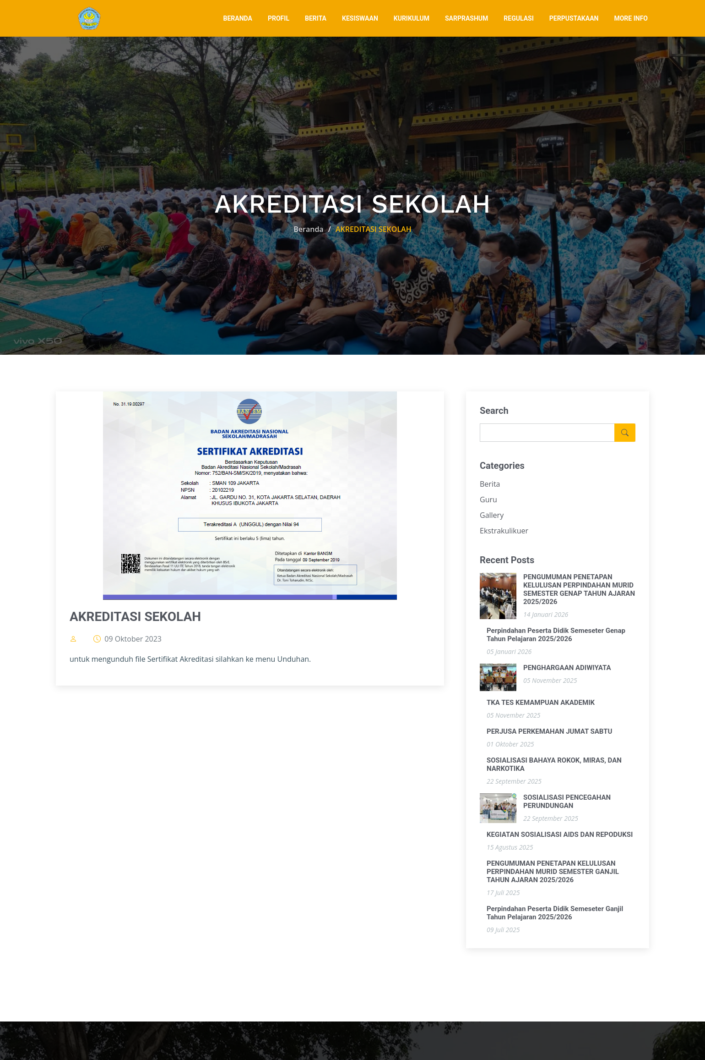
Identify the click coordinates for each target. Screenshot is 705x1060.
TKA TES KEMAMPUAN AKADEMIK (541, 703)
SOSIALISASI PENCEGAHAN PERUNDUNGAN (567, 802)
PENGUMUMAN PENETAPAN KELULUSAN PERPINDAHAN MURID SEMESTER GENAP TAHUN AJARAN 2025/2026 (579, 589)
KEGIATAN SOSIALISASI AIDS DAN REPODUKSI (560, 835)
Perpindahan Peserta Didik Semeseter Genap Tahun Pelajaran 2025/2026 (556, 635)
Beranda (308, 229)
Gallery (492, 516)
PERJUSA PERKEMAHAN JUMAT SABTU (549, 732)
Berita (490, 484)
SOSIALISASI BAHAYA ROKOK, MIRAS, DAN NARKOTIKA (554, 765)
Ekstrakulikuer (504, 531)
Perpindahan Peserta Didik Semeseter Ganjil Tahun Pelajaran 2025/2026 (555, 913)
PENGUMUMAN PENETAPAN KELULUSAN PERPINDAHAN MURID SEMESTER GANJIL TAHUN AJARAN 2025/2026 (553, 872)
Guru (488, 500)
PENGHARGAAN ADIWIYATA (567, 668)
